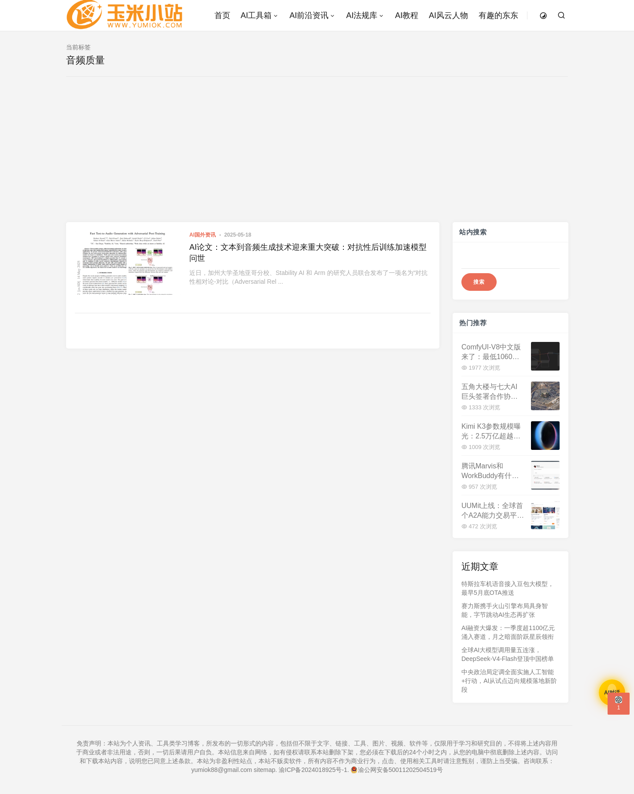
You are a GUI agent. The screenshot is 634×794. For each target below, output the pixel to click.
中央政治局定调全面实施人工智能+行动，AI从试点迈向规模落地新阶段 (509, 680)
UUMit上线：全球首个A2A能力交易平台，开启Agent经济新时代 (492, 510)
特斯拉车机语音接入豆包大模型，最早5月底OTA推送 (507, 588)
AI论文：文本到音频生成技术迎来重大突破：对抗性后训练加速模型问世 (308, 253)
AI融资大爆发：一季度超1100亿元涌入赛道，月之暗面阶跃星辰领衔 (508, 632)
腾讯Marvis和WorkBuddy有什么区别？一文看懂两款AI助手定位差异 (490, 471)
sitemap (264, 769)
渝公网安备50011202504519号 (397, 769)
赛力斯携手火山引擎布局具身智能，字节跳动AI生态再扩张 (504, 610)
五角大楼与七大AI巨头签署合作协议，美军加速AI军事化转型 (489, 391)
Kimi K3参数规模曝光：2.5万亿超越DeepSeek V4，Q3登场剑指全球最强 (491, 431)
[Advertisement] (317, 156)
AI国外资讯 (202, 235)
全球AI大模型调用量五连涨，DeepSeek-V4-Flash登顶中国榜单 (507, 654)
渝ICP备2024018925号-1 (313, 769)
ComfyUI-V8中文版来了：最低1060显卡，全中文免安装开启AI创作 (491, 352)
